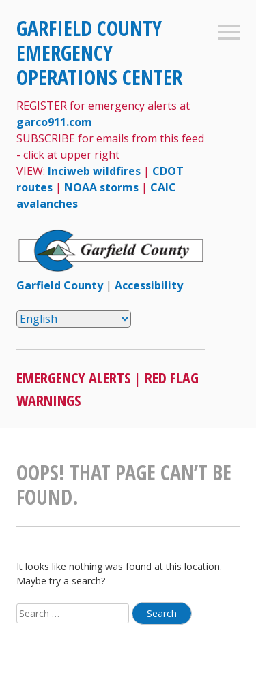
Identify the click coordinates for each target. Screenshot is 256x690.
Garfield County (59, 285)
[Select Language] (73, 319)
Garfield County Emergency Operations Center (99, 52)
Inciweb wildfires (94, 170)
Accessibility (149, 285)
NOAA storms (101, 187)
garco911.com (54, 121)
